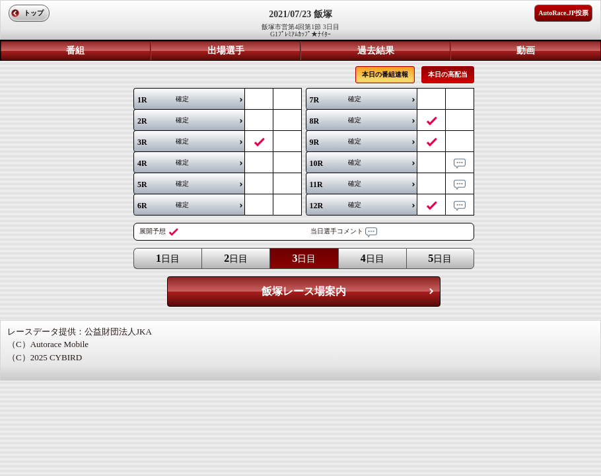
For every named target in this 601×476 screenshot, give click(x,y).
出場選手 (225, 51)
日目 (168, 258)
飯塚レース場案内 (304, 291)
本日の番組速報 (385, 74)
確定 (163, 100)
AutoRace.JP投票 (563, 13)
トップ (34, 13)
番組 (75, 51)
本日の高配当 (448, 74)
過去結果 (375, 51)
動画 (525, 51)
